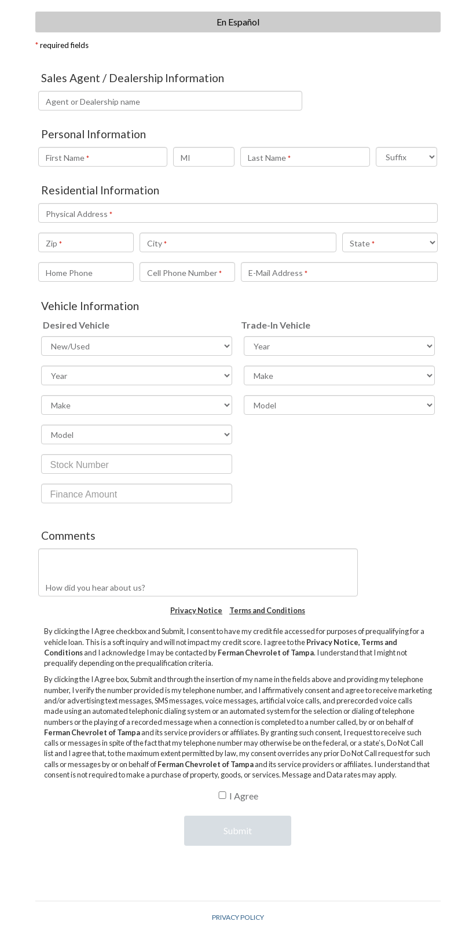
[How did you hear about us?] (198, 572)
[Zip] (86, 242)
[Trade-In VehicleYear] (339, 346)
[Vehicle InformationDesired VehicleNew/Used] (136, 346)
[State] (390, 242)
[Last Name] (304, 157)
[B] (222, 795)
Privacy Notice (196, 610)
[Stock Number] (136, 464)
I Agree (243, 795)
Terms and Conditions (267, 610)
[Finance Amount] (136, 493)
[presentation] (237, 872)
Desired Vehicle (76, 324)
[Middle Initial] (204, 157)
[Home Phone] (86, 272)
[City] (238, 242)
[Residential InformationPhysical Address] (238, 213)
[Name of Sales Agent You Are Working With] (170, 100)
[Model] (136, 434)
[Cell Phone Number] (187, 272)
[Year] (136, 375)
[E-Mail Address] (339, 272)
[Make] (136, 405)
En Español (238, 21)
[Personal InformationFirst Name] (102, 157)
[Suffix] (407, 157)
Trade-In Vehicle (275, 324)
